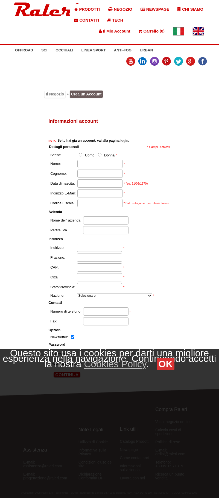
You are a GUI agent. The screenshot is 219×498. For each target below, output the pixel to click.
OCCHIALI (64, 50)
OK (165, 364)
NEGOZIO (120, 9)
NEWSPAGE (155, 9)
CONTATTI (86, 20)
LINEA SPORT (93, 50)
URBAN (146, 50)
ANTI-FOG (123, 50)
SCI (44, 50)
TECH (115, 20)
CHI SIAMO (190, 9)
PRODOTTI (87, 9)
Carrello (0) (151, 31)
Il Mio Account (114, 31)
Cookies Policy (115, 364)
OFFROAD (24, 50)
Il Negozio (55, 94)
